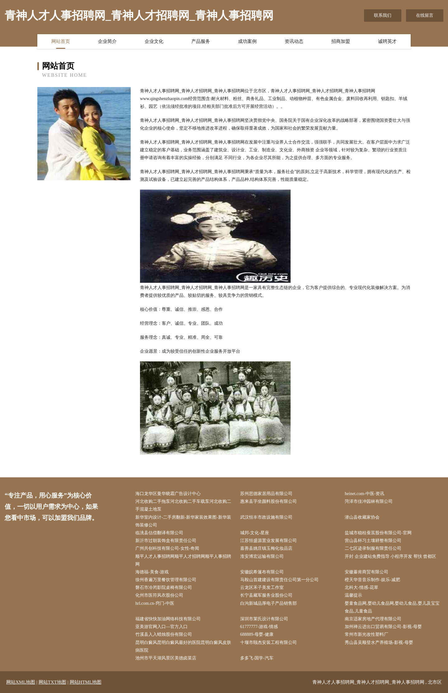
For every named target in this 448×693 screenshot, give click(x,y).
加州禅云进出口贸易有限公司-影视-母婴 (383, 626)
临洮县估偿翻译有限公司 (159, 532)
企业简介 (107, 41)
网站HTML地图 (86, 682)
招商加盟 (340, 41)
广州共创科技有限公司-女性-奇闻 (167, 548)
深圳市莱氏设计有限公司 (264, 619)
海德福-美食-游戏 (152, 572)
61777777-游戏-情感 (259, 626)
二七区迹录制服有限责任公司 (373, 548)
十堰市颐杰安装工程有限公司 (268, 642)
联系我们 (382, 15)
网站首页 (60, 41)
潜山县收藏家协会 (362, 517)
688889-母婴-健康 (256, 634)
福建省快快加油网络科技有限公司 (168, 619)
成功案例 (247, 41)
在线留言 (424, 15)
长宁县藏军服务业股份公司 (266, 595)
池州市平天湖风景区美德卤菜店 (165, 658)
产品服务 (200, 41)
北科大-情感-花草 (361, 587)
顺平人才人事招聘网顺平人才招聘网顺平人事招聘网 (183, 560)
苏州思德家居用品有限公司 (266, 493)
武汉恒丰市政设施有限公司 (266, 517)
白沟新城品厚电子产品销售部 (268, 603)
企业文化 (154, 41)
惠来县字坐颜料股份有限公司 (268, 501)
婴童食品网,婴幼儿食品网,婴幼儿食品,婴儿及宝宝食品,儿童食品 (392, 607)
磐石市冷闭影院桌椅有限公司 (163, 587)
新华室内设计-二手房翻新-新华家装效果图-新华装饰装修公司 (183, 521)
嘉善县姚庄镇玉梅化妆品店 (266, 548)
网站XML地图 (20, 682)
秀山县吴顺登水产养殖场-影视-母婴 (379, 642)
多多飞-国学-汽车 (256, 658)
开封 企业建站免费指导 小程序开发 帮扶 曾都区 (390, 556)
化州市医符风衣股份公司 (159, 595)
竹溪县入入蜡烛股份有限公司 (163, 634)
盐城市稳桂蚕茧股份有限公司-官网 (378, 532)
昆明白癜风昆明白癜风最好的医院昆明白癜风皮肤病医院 (183, 646)
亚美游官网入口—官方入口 (161, 626)
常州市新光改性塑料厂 (366, 634)
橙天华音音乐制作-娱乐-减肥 (372, 579)
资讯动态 (294, 41)
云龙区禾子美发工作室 (262, 587)
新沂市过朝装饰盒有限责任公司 (165, 540)
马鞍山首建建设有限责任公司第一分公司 (279, 579)
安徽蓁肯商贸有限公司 (366, 572)
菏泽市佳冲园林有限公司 (369, 501)
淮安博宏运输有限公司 (262, 556)
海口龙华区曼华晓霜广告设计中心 (168, 493)
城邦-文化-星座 (254, 532)
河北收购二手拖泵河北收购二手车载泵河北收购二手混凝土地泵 (183, 505)
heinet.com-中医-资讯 (364, 493)
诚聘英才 (387, 41)
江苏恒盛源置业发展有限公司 (268, 540)
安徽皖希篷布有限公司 (262, 572)
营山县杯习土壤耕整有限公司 (373, 540)
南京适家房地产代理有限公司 (373, 619)
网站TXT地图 (52, 682)
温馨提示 (353, 595)
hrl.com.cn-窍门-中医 (154, 603)
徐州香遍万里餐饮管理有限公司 (165, 579)
